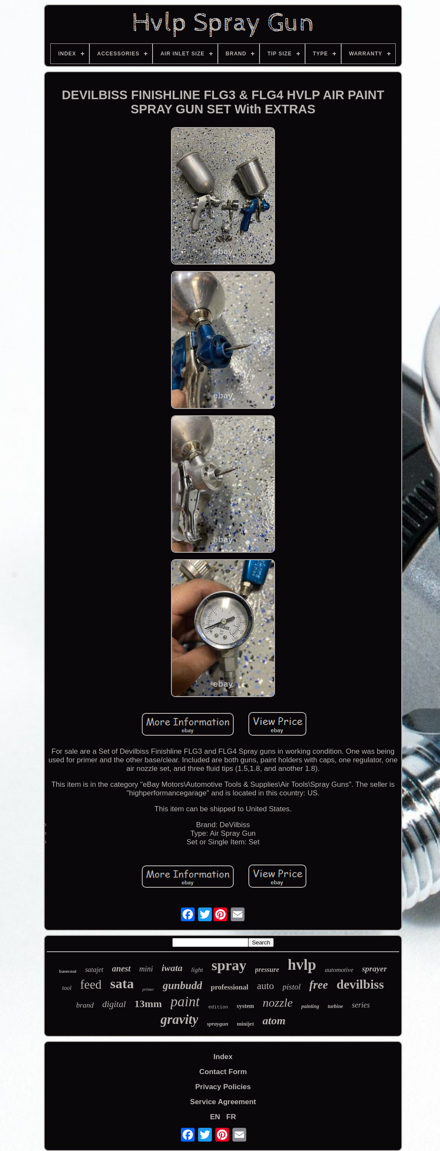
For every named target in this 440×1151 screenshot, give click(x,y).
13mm (148, 1003)
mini (146, 969)
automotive (339, 969)
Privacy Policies (223, 1087)
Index (223, 1057)
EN (215, 1117)
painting (310, 1006)
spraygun (217, 1023)
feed (90, 984)
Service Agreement (223, 1102)
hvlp (302, 964)
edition (218, 1007)
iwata (172, 967)
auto (265, 985)
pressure (267, 969)
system (245, 1006)
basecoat (67, 971)
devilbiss (360, 984)
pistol (292, 986)
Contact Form (223, 1072)
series (361, 1005)
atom (274, 1020)
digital (114, 1004)
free (318, 984)
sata (122, 983)
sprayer (374, 968)
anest (121, 968)
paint (185, 1001)
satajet (94, 969)
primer (148, 989)
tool (67, 988)
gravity (180, 1019)
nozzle (278, 1002)
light (197, 969)
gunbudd (182, 985)
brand (85, 1005)
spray (228, 965)
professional (229, 987)
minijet (245, 1023)
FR (231, 1117)
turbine (335, 1006)
